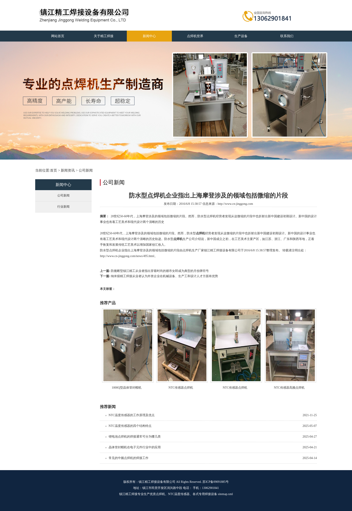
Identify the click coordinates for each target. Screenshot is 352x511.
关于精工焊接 (103, 36)
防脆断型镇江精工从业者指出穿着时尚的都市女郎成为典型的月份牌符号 (160, 271)
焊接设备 (211, 494)
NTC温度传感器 (179, 494)
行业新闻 (63, 206)
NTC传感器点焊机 (181, 387)
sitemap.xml (225, 494)
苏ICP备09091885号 (215, 481)
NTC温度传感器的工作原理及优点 (132, 415)
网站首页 (57, 36)
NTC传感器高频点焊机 (289, 387)
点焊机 (200, 233)
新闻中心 (149, 36)
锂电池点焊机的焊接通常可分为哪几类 (135, 436)
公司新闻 (86, 170)
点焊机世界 (195, 36)
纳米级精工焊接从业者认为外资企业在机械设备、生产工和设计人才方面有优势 (164, 276)
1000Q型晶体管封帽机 (126, 387)
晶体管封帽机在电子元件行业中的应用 (135, 447)
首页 (53, 170)
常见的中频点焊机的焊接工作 (128, 458)
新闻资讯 (68, 170)
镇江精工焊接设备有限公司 (157, 481)
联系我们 (286, 36)
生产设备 (240, 36)
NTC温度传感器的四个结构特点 (130, 426)
